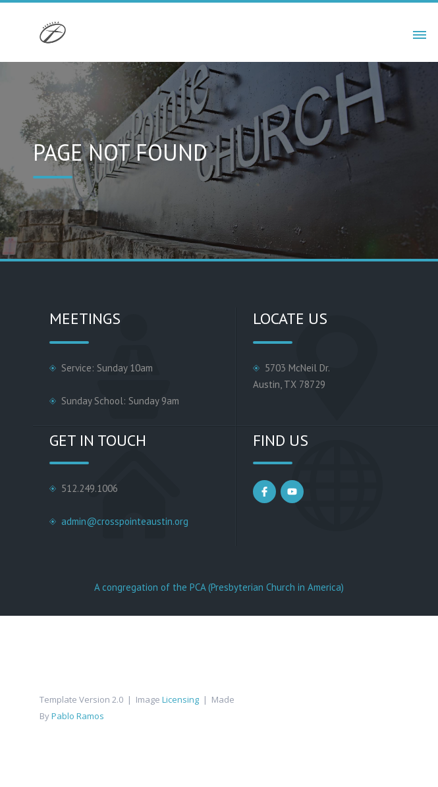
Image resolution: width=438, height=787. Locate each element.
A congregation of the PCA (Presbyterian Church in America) (219, 587)
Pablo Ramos (77, 716)
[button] (419, 32)
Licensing (180, 699)
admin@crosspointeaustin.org (124, 521)
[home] (49, 32)
